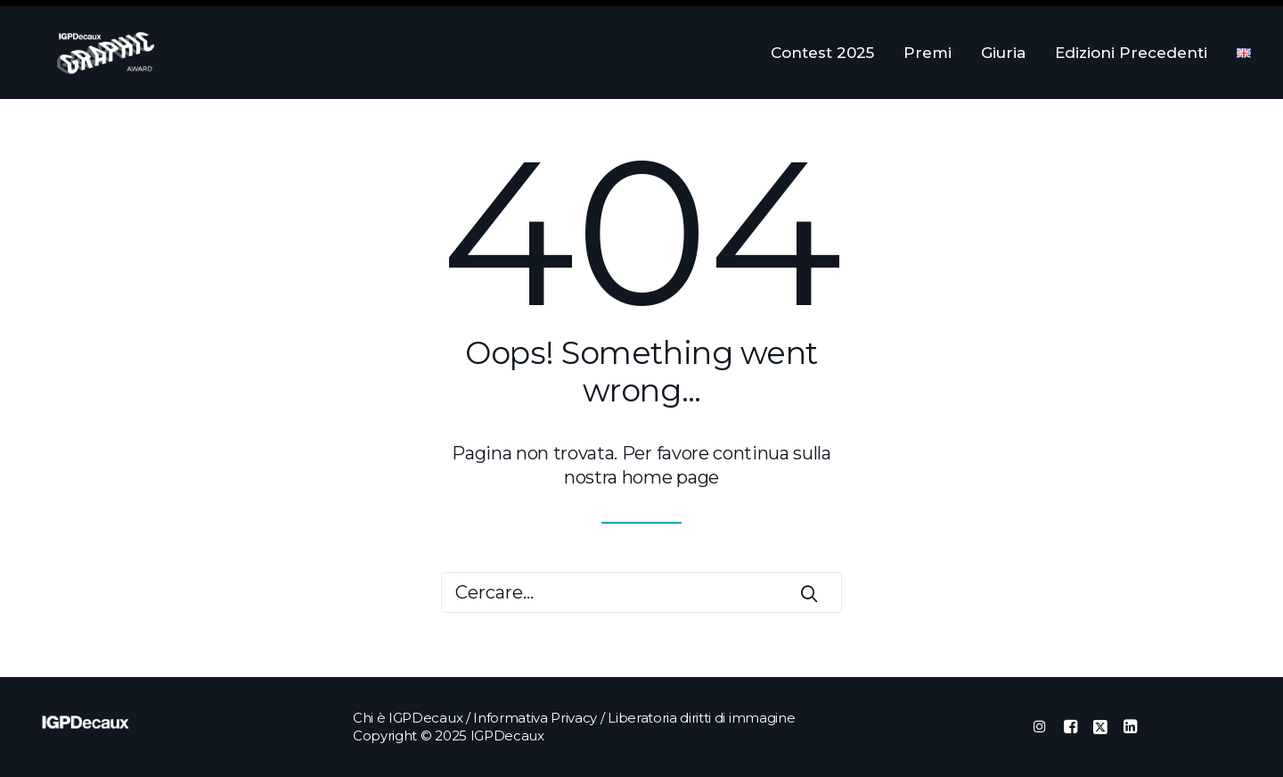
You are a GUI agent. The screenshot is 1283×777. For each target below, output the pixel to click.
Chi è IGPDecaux (407, 717)
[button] (809, 593)
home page (670, 477)
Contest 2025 (822, 53)
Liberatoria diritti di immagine (701, 717)
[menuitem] (829, 52)
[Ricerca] (641, 592)
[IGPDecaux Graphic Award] (81, 52)
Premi (927, 53)
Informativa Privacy (535, 717)
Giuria (1003, 53)
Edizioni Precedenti (1131, 53)
